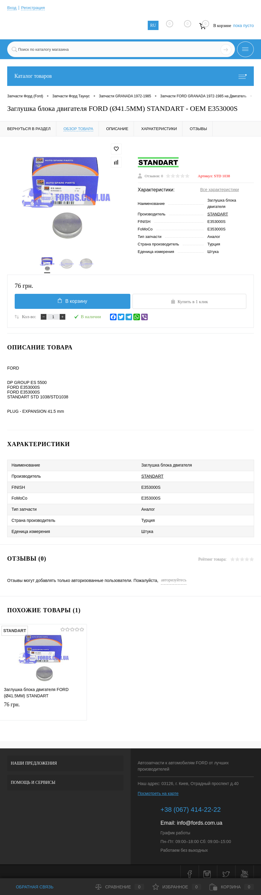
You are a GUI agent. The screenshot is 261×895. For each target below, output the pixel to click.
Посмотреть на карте (158, 788)
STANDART (217, 214)
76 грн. (43, 705)
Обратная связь (30, 886)
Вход (12, 7)
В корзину (71, 302)
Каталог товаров (130, 76)
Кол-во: (29, 317)
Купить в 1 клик (189, 302)
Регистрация (34, 7)
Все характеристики (219, 190)
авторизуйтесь (173, 575)
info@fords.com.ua (199, 818)
